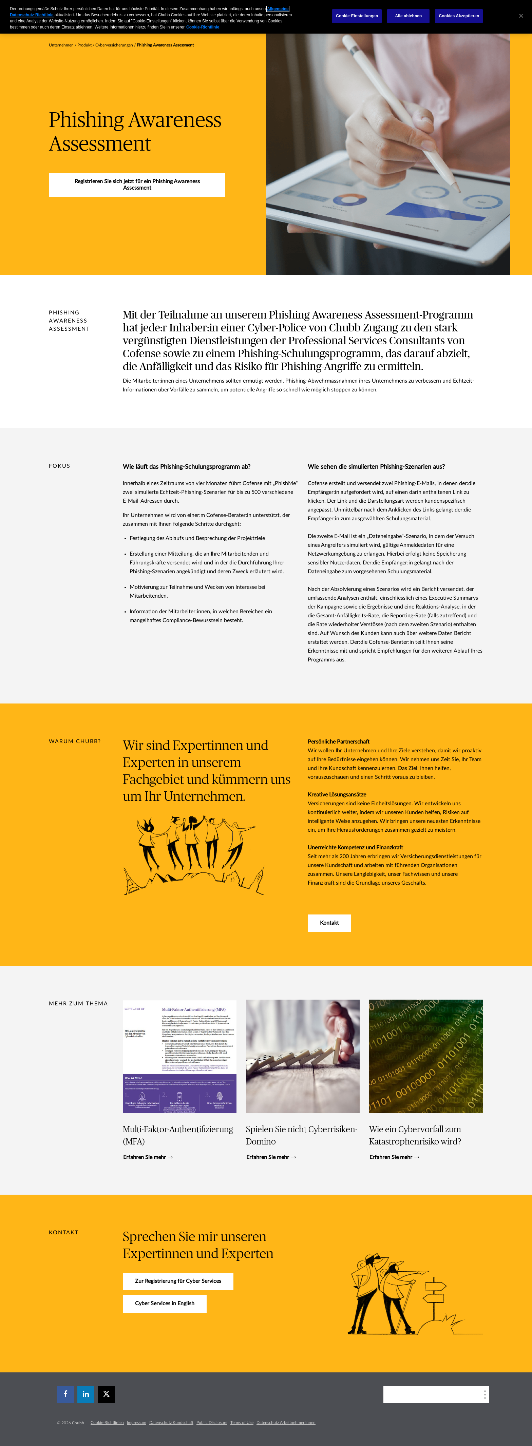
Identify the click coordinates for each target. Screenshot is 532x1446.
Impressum (136, 1423)
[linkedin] (85, 1394)
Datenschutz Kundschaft (171, 1423)
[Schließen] (521, 15)
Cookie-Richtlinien (107, 1423)
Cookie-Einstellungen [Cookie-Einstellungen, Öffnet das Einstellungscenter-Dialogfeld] (357, 16)
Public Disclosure (211, 1423)
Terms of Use (241, 1423)
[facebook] (65, 1394)
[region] (266, 17)
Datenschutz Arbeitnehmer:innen (286, 1423)
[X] (106, 1394)
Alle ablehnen (408, 16)
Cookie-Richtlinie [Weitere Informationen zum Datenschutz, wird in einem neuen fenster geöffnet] (202, 27)
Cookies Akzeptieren (459, 16)
